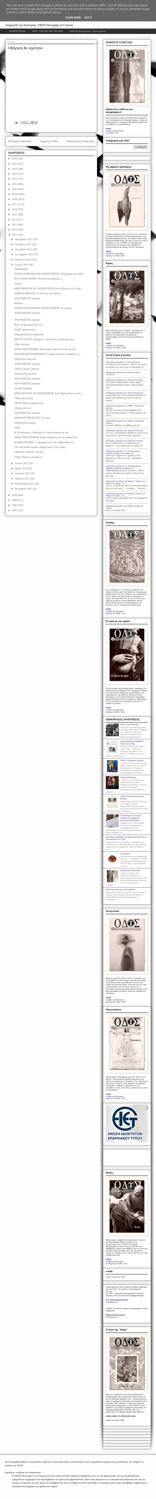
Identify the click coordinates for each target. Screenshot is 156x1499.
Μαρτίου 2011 (22, 478)
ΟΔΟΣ (108, 128)
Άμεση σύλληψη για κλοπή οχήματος (120, 889)
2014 (15, 219)
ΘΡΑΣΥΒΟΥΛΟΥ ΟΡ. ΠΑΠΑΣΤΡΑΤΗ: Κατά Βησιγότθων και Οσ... (48, 393)
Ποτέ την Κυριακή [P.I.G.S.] (28, 324)
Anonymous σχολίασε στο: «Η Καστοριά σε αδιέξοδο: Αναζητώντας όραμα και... (123, 452)
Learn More (73, 17)
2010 (15, 495)
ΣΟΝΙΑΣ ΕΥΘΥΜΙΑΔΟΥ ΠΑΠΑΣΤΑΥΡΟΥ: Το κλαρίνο (43, 308)
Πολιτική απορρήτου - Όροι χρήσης (87, 31)
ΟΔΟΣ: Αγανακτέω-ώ (25, 329)
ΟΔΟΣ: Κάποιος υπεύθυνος (28, 457)
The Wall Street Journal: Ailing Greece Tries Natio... (40, 447)
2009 (15, 500)
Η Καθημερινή (111, 1302)
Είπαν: (17, 427)
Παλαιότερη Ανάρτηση (80, 141)
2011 (14, 235)
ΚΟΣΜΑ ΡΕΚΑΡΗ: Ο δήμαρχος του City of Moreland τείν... (45, 442)
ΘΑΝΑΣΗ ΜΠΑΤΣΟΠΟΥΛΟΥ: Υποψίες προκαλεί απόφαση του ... (48, 354)
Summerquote (21, 269)
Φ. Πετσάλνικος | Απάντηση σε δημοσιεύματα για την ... (42, 432)
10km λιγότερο (21, 344)
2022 (15, 179)
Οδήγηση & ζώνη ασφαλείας (28, 334)
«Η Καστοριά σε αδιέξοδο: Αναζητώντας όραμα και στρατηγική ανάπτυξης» (131, 817)
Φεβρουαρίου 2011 (25, 483)
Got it (88, 17)
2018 (15, 199)
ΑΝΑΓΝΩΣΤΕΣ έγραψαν (27, 298)
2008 (15, 505)
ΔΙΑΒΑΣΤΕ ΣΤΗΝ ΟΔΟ (130, 870)
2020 (15, 189)
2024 (15, 168)
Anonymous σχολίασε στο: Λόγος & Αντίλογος (124, 380)
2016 (15, 209)
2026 (15, 158)
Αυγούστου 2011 (24, 259)
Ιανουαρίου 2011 (24, 488)
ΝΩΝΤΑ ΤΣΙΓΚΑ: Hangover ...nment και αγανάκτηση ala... (44, 339)
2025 (15, 163)
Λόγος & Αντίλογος (128, 777)
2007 (15, 510)
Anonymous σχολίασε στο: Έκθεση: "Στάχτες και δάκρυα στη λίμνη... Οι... (125, 482)
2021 (15, 184)
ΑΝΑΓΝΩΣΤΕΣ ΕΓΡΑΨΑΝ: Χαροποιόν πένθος (132, 742)
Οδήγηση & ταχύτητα (25, 359)
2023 (15, 173)
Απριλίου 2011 (23, 473)
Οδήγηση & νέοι (22, 408)
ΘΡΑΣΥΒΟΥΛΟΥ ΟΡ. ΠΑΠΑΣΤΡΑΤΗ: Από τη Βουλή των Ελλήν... (48, 288)
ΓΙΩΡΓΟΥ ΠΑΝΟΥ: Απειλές (28, 452)
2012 (15, 229)
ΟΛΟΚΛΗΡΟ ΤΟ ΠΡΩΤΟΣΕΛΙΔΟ (121, 1416)
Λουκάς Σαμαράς (23, 388)
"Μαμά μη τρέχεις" (24, 398)
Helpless (18, 303)
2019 (15, 194)
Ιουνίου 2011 (22, 463)
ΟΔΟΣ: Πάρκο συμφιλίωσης (28, 403)
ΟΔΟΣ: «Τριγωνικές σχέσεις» (132, 760)
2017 (15, 204)
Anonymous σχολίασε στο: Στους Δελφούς (123, 362)
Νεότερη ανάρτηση (19, 141)
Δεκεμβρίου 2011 (24, 239)
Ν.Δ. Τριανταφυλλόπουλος (117, 1300)
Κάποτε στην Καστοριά (129, 724)
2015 (15, 214)
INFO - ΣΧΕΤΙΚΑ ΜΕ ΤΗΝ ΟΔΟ (47, 31)
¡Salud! (18, 283)
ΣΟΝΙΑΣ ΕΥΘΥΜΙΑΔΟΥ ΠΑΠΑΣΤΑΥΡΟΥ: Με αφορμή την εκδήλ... (49, 273)
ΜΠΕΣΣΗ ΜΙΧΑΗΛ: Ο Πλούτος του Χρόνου (37, 293)
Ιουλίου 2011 (22, 264)
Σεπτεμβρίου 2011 (24, 254)
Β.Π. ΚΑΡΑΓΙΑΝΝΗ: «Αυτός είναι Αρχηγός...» (38, 278)
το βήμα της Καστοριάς (115, 131)
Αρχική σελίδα (49, 141)
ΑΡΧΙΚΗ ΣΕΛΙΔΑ (17, 31)
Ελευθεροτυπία (112, 1317)
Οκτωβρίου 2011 (24, 249)
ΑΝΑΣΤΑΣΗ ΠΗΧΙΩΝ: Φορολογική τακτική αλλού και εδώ (45, 349)
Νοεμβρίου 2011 (23, 244)
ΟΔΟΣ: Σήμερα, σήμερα (26, 368)
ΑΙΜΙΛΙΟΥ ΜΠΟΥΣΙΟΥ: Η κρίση (31, 417)
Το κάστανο (125, 854)
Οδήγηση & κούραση (25, 422)
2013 (15, 224)
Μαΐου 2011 (21, 468)
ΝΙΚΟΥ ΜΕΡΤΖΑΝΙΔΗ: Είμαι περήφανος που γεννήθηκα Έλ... (46, 437)
